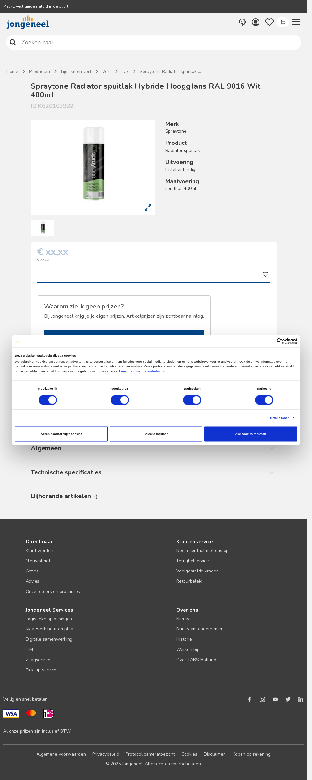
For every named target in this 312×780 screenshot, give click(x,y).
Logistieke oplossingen (49, 619)
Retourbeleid (189, 581)
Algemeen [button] (46, 448)
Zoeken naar (13, 42)
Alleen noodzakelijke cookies (61, 434)
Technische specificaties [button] (66, 472)
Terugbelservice (192, 561)
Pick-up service (41, 670)
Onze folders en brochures (53, 591)
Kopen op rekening (252, 754)
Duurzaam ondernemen (200, 629)
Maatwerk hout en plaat (50, 629)
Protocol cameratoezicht (150, 754)
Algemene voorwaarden (61, 754)
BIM (29, 649)
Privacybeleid (105, 754)
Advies (32, 581)
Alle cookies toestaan (250, 434)
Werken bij (187, 649)
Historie (184, 639)
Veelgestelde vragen (197, 571)
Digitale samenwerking (49, 639)
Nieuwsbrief (38, 561)
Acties (32, 571)
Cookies (189, 754)
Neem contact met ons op (202, 550)
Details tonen (280, 418)
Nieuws (184, 619)
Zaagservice (38, 660)
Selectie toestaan (156, 434)
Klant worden (39, 550)
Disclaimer (214, 754)
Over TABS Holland (196, 660)
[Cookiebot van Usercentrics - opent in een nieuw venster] (269, 341)
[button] (296, 22)
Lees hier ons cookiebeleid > (142, 371)
